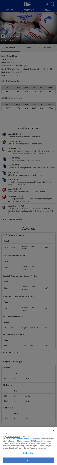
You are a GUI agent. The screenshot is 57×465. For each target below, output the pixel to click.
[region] (28, 446)
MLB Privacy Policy (13, 438)
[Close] (54, 431)
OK (28, 460)
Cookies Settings (28, 453)
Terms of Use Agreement (31, 438)
